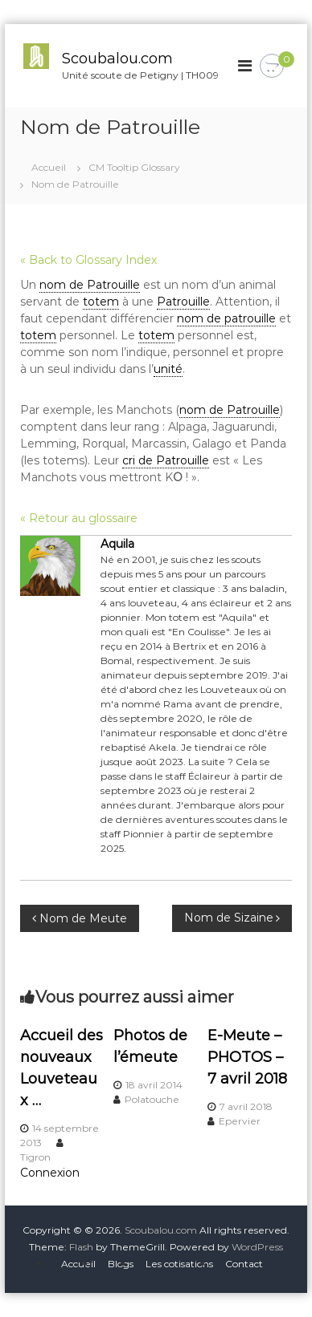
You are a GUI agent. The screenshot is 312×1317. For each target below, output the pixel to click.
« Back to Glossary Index (88, 260)
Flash (81, 1247)
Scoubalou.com (117, 58)
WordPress (257, 1247)
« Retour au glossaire (79, 518)
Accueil (78, 1264)
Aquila (117, 544)
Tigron (35, 1157)
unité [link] (168, 369)
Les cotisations (179, 1264)
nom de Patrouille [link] (89, 285)
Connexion (50, 1172)
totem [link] (101, 301)
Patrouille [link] (183, 301)
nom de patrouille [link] (226, 318)
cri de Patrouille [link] (165, 460)
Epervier (240, 1121)
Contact (244, 1264)
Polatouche (152, 1099)
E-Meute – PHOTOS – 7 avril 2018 (247, 1057)
